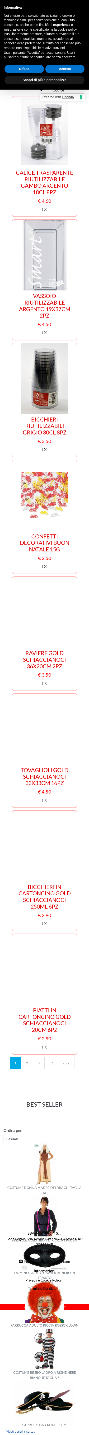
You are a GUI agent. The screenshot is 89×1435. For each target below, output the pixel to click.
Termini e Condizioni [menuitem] (43, 1288)
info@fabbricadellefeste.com (47, 1261)
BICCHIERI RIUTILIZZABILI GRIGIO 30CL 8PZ (44, 426)
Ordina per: (13, 1130)
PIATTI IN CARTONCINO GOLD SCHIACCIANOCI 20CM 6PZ (45, 1020)
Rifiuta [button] (24, 69)
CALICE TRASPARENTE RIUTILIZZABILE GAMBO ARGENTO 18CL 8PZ (44, 182)
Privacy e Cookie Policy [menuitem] (43, 1280)
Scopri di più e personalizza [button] (44, 80)
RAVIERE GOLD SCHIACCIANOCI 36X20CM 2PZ (44, 659)
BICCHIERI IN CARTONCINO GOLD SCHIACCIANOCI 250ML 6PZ (45, 897)
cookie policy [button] (67, 29)
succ (66, 1063)
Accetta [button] (65, 69)
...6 (51, 1063)
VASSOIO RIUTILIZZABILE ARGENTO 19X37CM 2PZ (44, 306)
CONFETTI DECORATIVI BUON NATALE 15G (44, 543)
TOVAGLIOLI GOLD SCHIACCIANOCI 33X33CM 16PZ (44, 776)
